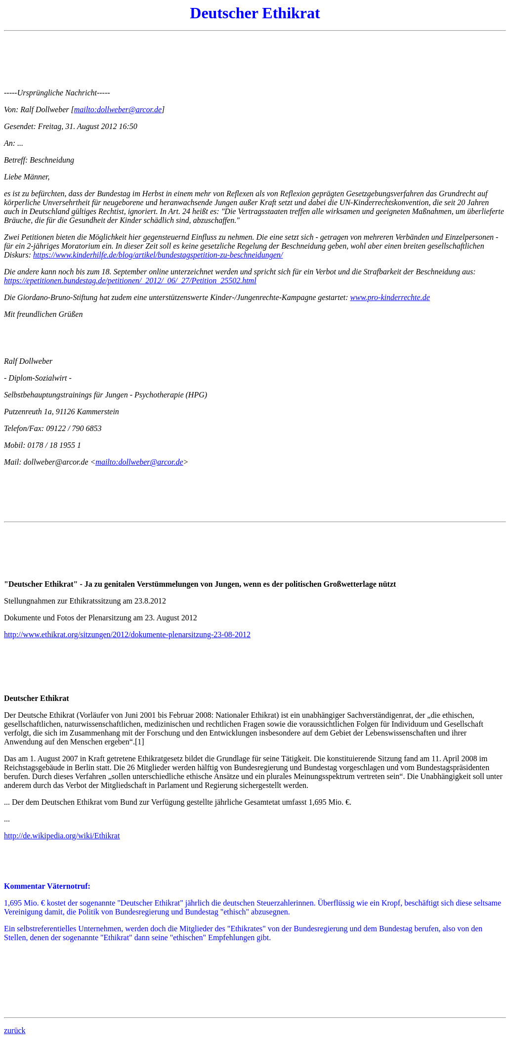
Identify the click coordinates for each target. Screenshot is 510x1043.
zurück (15, 1030)
